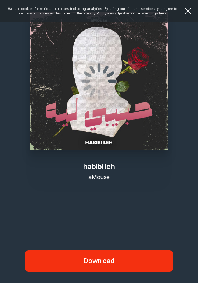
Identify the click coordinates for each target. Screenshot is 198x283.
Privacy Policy (94, 13)
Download (99, 261)
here (162, 13)
